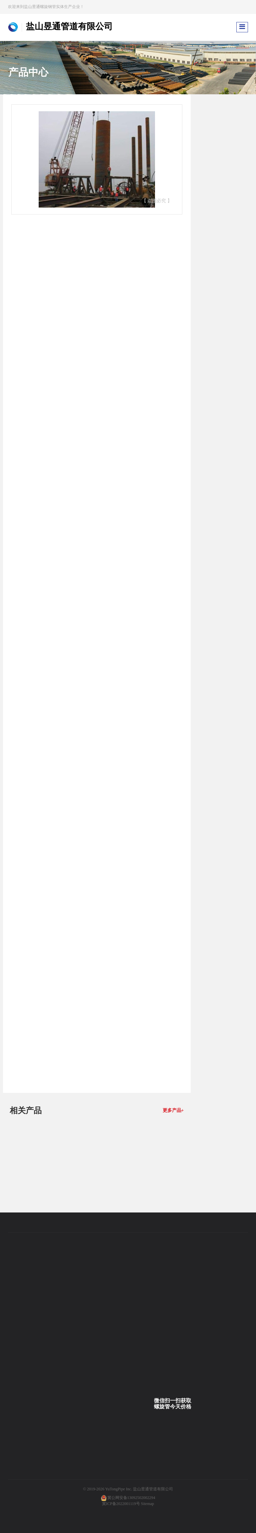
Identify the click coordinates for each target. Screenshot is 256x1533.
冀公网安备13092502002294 (131, 1497)
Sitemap (147, 1503)
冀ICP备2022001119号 (121, 1503)
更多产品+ (173, 1110)
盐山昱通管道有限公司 (153, 1489)
